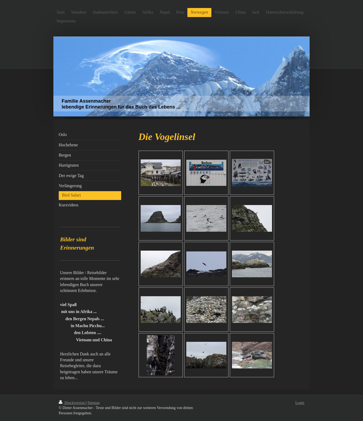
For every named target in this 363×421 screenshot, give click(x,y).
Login (299, 403)
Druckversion (72, 403)
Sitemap (94, 403)
